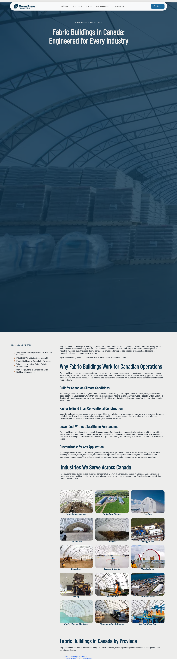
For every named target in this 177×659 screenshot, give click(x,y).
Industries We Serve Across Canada (32, 358)
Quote (157, 6)
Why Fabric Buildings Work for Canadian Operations (34, 353)
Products (77, 6)
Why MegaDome (103, 6)
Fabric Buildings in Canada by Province (33, 361)
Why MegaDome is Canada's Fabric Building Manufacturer (32, 371)
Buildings (65, 6)
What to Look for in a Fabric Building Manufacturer (32, 365)
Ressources (119, 6)
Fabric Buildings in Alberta (76, 657)
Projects (89, 6)
